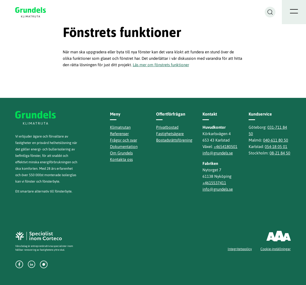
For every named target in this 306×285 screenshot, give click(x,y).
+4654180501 (225, 146)
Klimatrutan (120, 127)
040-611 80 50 (275, 140)
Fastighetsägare (170, 133)
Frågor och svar (123, 140)
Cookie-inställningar (275, 249)
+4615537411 (214, 182)
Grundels (31, 12)
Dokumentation (124, 146)
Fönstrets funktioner (122, 32)
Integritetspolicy (240, 249)
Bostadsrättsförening (174, 140)
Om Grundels (121, 153)
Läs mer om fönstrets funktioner (161, 64)
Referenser (119, 133)
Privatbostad (167, 127)
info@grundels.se (217, 153)
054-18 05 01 (276, 146)
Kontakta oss (121, 159)
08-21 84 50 (280, 153)
